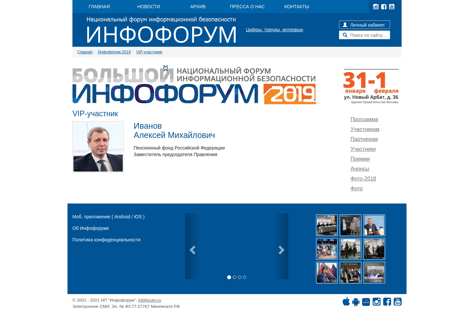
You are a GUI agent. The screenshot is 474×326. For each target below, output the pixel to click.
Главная (84, 52)
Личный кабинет (364, 25)
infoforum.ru (149, 300)
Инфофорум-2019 (114, 52)
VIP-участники (149, 52)
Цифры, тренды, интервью (274, 29)
